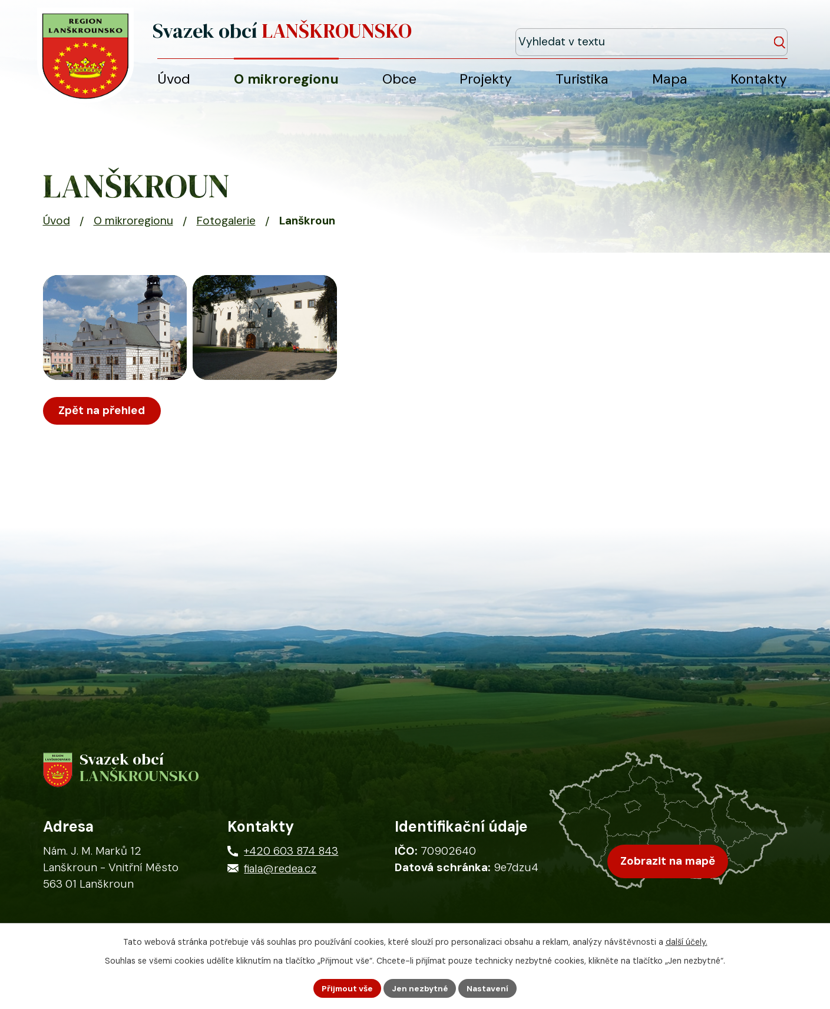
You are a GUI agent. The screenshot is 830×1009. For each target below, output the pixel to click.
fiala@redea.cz (280, 877)
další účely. (686, 941)
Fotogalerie (226, 227)
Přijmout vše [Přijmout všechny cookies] (346, 987)
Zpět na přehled (103, 429)
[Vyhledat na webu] (781, 35)
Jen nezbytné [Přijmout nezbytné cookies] (420, 987)
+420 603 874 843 (291, 859)
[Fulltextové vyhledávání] (733, 34)
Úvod (56, 227)
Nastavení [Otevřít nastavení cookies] (489, 987)
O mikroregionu (133, 227)
